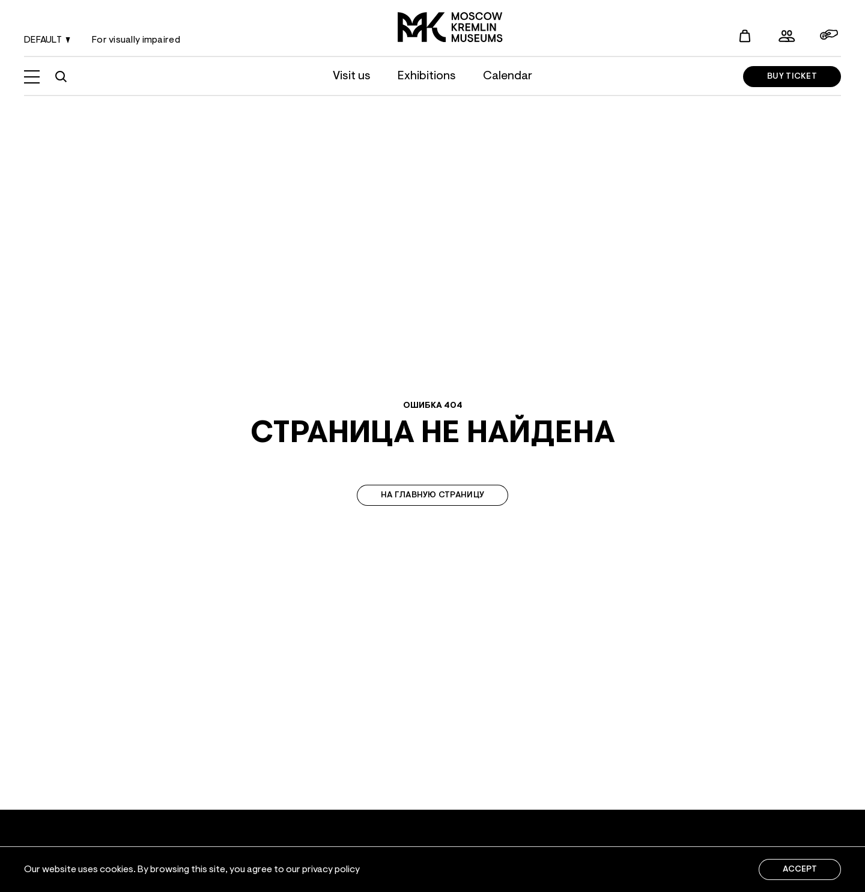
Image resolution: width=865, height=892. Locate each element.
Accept (800, 870)
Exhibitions (427, 76)
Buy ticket (792, 77)
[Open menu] (32, 77)
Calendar (507, 76)
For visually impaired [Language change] (136, 40)
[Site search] (61, 77)
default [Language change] (49, 41)
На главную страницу (432, 495)
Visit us (352, 76)
